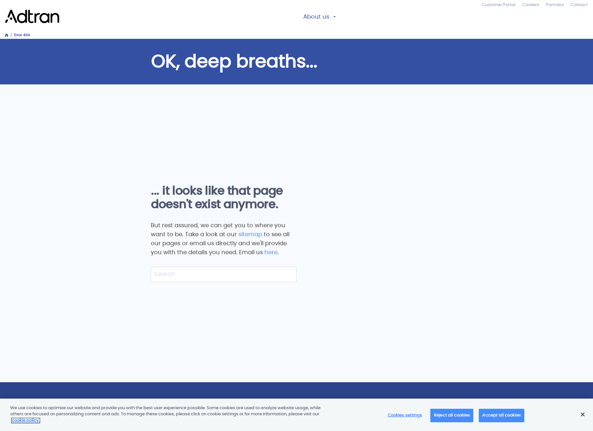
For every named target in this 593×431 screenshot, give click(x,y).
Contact (579, 5)
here (271, 252)
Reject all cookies (452, 418)
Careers (530, 5)
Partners (555, 5)
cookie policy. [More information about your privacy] (25, 423)
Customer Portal (498, 5)
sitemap (251, 234)
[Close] (583, 417)
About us (316, 17)
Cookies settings (405, 418)
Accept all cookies (501, 418)
